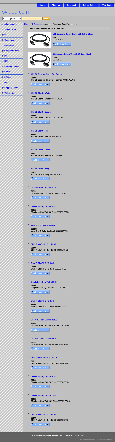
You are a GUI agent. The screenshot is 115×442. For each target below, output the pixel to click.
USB (6, 82)
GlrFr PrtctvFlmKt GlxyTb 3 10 (44, 358)
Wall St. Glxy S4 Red (39, 131)
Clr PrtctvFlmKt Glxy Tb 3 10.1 (44, 320)
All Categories (36, 24)
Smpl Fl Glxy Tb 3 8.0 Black (42, 301)
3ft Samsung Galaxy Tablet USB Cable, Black (72, 54)
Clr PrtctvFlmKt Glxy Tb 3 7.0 (43, 188)
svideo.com (15, 12)
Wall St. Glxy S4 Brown (41, 112)
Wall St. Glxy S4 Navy (40, 169)
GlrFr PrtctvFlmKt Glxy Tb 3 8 (43, 244)
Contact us (9, 93)
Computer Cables (11, 51)
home (42, 5)
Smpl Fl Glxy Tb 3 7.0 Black (42, 263)
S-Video (7, 77)
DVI (5, 56)
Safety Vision (10, 29)
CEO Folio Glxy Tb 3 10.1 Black (44, 395)
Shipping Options (11, 88)
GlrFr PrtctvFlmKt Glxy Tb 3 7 (43, 414)
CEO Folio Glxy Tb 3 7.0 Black (44, 376)
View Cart (106, 5)
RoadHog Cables (11, 66)
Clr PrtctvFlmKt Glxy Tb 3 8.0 (43, 339)
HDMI (6, 61)
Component (9, 40)
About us (56, 5)
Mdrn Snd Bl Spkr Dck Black (43, 225)
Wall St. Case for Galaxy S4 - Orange (46, 74)
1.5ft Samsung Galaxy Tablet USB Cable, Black (73, 34)
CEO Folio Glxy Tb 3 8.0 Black (44, 206)
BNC (6, 35)
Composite (9, 45)
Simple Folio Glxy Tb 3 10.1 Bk (44, 282)
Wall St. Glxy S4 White (40, 93)
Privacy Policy (89, 5)
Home (26, 24)
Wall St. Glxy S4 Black (40, 150)
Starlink (7, 72)
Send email (71, 5)
